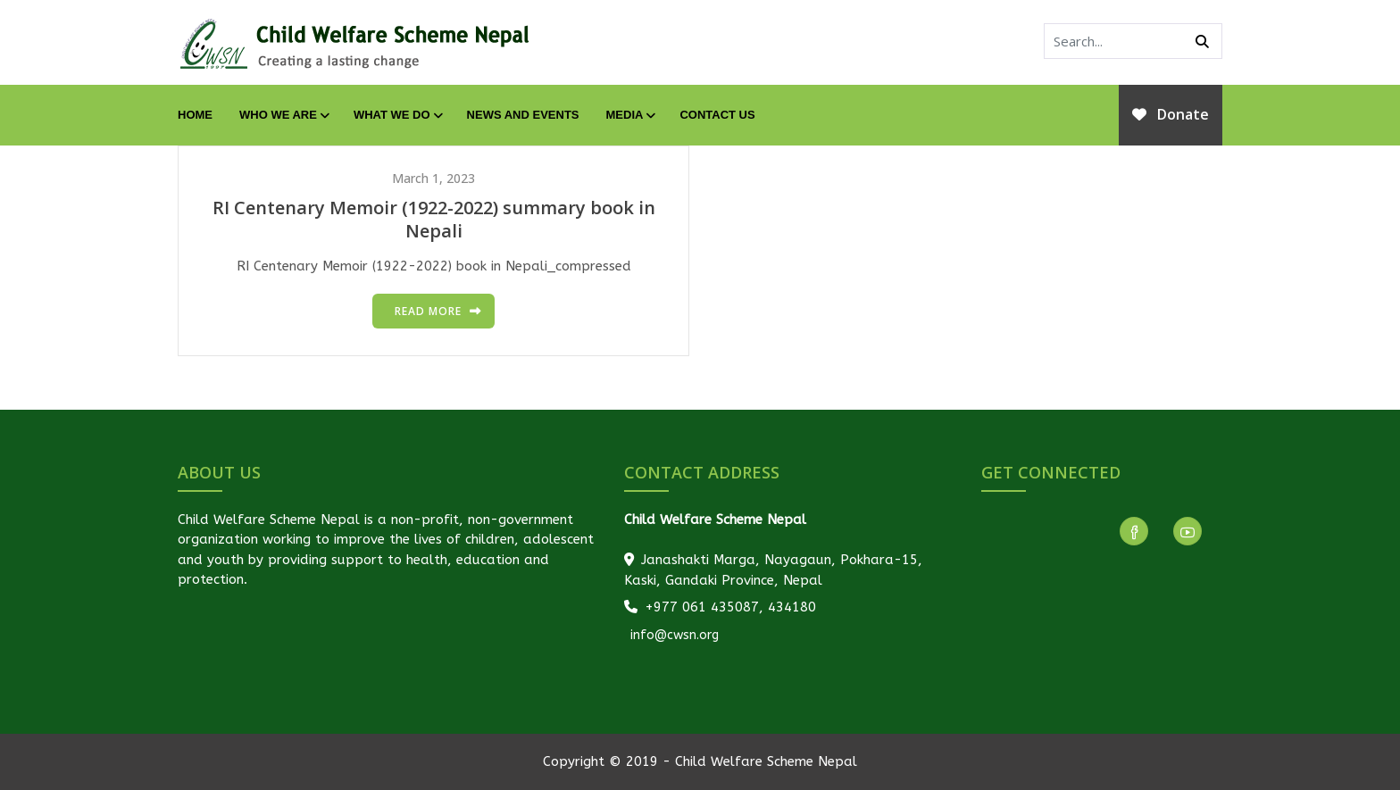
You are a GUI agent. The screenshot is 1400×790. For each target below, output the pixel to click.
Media (630, 114)
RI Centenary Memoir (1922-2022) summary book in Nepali (433, 219)
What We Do (397, 114)
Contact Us (716, 114)
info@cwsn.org (673, 635)
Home (195, 114)
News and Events (523, 114)
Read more (428, 311)
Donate (1170, 114)
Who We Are (283, 114)
